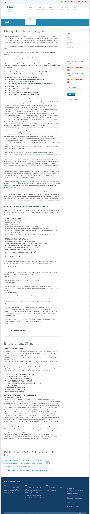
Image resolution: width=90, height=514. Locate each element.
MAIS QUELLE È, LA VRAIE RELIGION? (16, 467)
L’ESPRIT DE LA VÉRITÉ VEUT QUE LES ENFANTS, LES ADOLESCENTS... (25, 463)
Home (30, 7)
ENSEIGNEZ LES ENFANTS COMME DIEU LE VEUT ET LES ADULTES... (25, 460)
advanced (74, 87)
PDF (46, 460)
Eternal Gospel (53, 7)
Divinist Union (64, 7)
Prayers (69, 44)
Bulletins (41, 7)
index (69, 87)
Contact (30, 18)
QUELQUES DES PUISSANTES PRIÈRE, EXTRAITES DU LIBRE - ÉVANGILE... (26, 470)
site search (71, 99)
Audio (75, 7)
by (75, 99)
